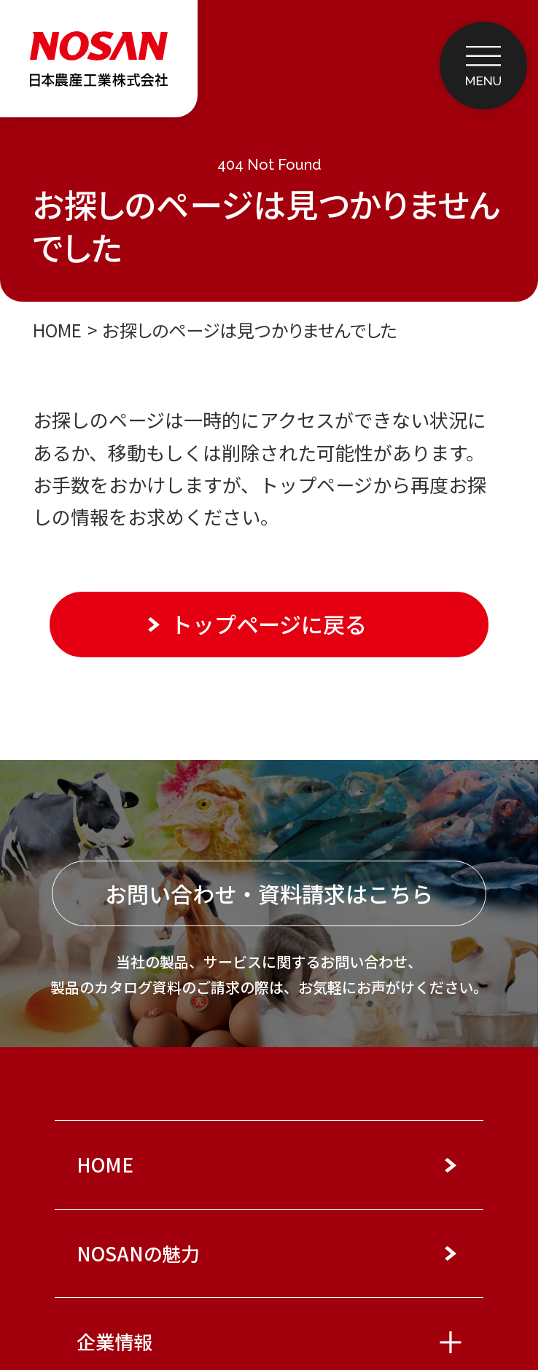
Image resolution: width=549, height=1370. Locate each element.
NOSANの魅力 (138, 1253)
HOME (57, 329)
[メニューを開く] (483, 65)
